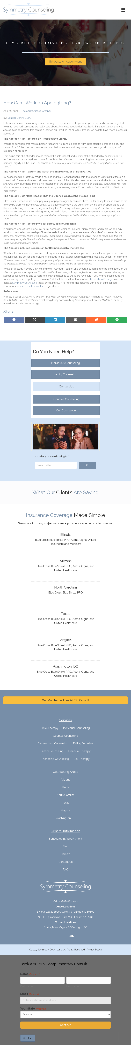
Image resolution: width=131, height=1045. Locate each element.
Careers (65, 854)
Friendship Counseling (55, 758)
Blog (66, 846)
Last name (72, 986)
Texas (65, 802)
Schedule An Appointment (65, 838)
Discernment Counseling (53, 743)
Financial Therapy (79, 751)
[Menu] (123, 9)
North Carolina (65, 795)
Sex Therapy (82, 758)
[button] (87, 465)
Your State (33, 1009)
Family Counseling (51, 751)
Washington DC (65, 818)
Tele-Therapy (49, 728)
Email (29, 994)
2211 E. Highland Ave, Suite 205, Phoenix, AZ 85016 (65, 917)
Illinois (65, 787)
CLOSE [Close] (28, 1038)
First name (26, 986)
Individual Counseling (76, 728)
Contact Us (66, 861)
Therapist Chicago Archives (36, 111)
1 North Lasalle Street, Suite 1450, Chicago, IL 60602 (65, 911)
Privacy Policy (94, 949)
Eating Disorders (83, 743)
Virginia (65, 810)
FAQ (65, 869)
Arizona (65, 779)
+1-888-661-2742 (68, 901)
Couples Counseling (65, 735)
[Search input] (56, 465)
